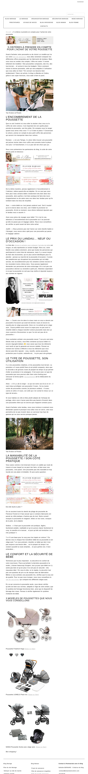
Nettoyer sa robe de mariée (12, 771)
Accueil (8, 32)
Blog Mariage (7, 763)
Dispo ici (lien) (30, 649)
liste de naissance (19, 57)
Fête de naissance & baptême (41, 771)
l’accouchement (29, 376)
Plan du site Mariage (10, 767)
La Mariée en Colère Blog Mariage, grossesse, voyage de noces (44, 8)
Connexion (80, 1)
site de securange (12, 579)
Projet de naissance (37, 768)
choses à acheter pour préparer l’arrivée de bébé (32, 245)
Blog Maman (35, 763)
